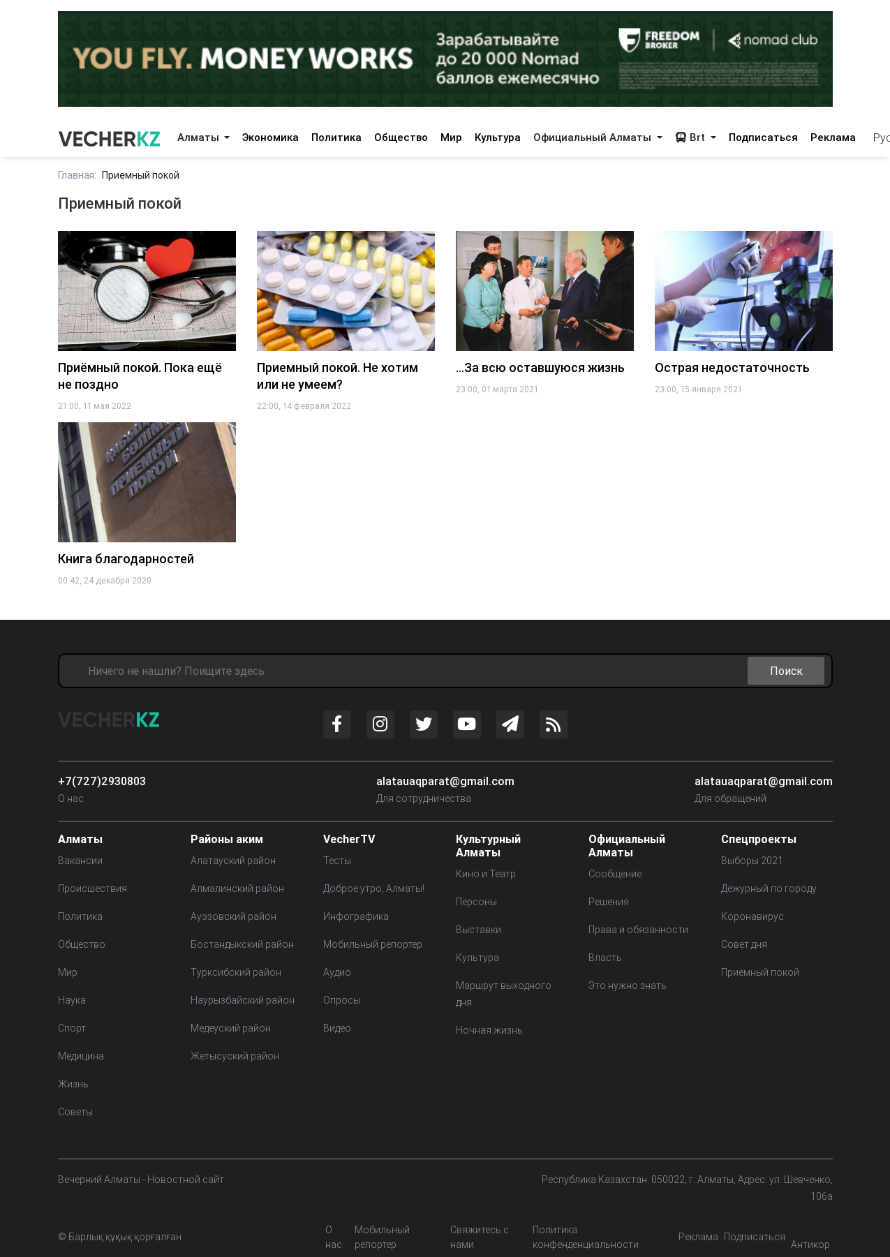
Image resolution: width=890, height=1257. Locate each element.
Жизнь (73, 1084)
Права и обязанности (638, 929)
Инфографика (356, 916)
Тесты (337, 860)
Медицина (81, 1056)
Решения (608, 901)
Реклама (833, 137)
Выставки (478, 929)
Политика (336, 137)
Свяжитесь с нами (479, 1237)
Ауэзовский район (233, 916)
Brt (691, 137)
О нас (71, 798)
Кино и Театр (486, 874)
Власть (605, 957)
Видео (337, 1028)
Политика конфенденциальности (586, 1237)
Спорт (72, 1028)
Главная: (77, 175)
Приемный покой (760, 972)
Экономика (270, 137)
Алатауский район (233, 860)
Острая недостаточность (732, 367)
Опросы (341, 1000)
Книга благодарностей (126, 559)
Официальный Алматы (593, 137)
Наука (72, 1000)
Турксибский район (236, 972)
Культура (498, 137)
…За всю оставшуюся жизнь (540, 367)
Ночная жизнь (489, 1030)
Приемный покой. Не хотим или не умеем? (337, 375)
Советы (75, 1112)
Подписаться (763, 137)
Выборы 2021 (752, 860)
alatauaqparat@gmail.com (445, 781)
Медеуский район (231, 1028)
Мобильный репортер (372, 944)
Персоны (476, 901)
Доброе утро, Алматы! (373, 888)
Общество (401, 137)
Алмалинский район (237, 888)
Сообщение (614, 874)
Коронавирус (752, 916)
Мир (451, 137)
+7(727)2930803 (102, 781)
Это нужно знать (627, 985)
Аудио (337, 972)
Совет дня (744, 944)
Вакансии (80, 860)
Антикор (810, 1244)
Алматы (199, 137)
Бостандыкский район (242, 944)
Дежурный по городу (769, 888)
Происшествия (92, 888)
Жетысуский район (235, 1056)
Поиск (786, 671)
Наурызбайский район (243, 1000)
